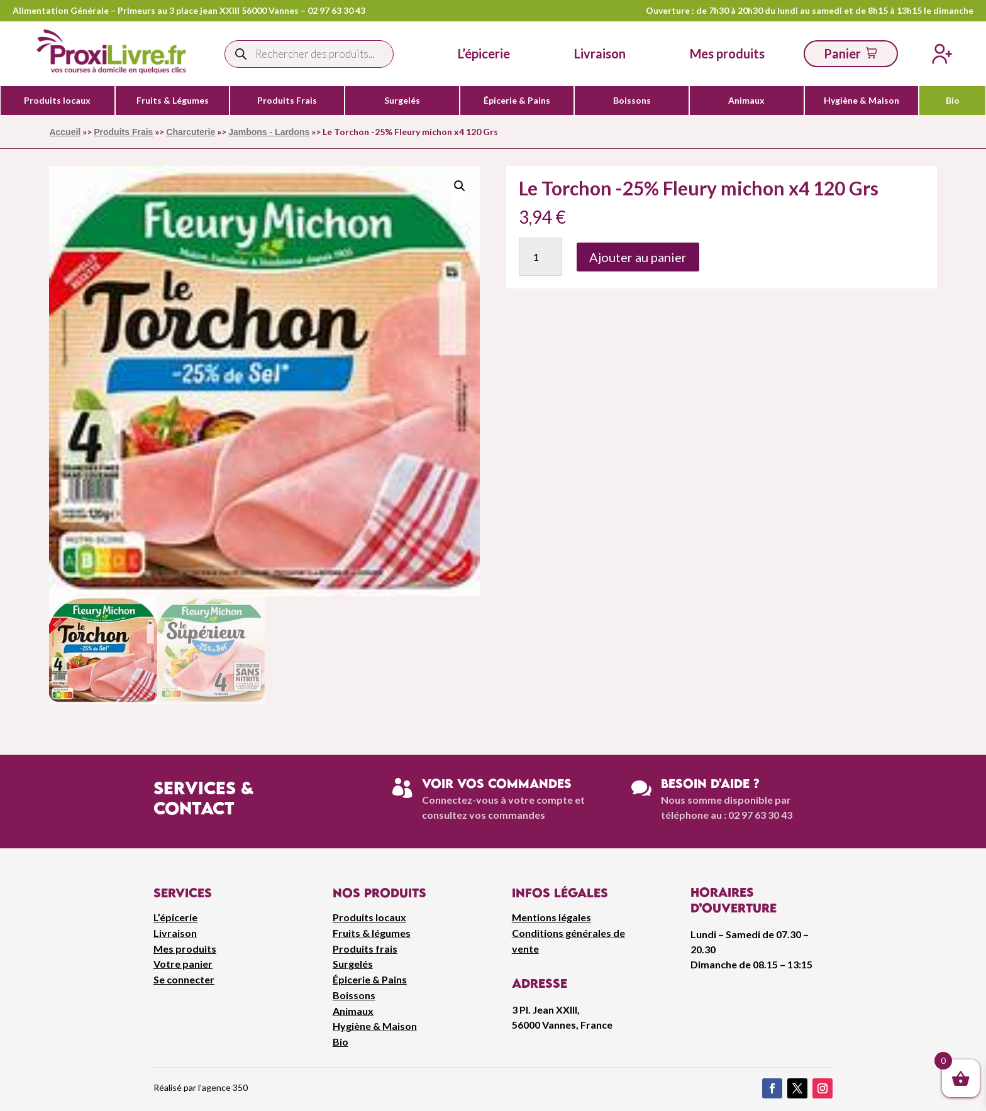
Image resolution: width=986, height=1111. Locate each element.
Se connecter (183, 979)
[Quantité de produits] (540, 257)
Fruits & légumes (372, 933)
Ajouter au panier (638, 257)
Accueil (64, 132)
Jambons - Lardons (268, 132)
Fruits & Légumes (172, 100)
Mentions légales (551, 917)
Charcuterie (190, 132)
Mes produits (184, 949)
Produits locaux (57, 100)
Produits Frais (287, 100)
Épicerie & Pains (517, 100)
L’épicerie (484, 53)
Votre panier (183, 964)
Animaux (746, 100)
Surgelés (402, 100)
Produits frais (365, 949)
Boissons (632, 100)
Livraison (175, 933)
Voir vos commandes (497, 783)
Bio (953, 100)
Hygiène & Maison (861, 100)
